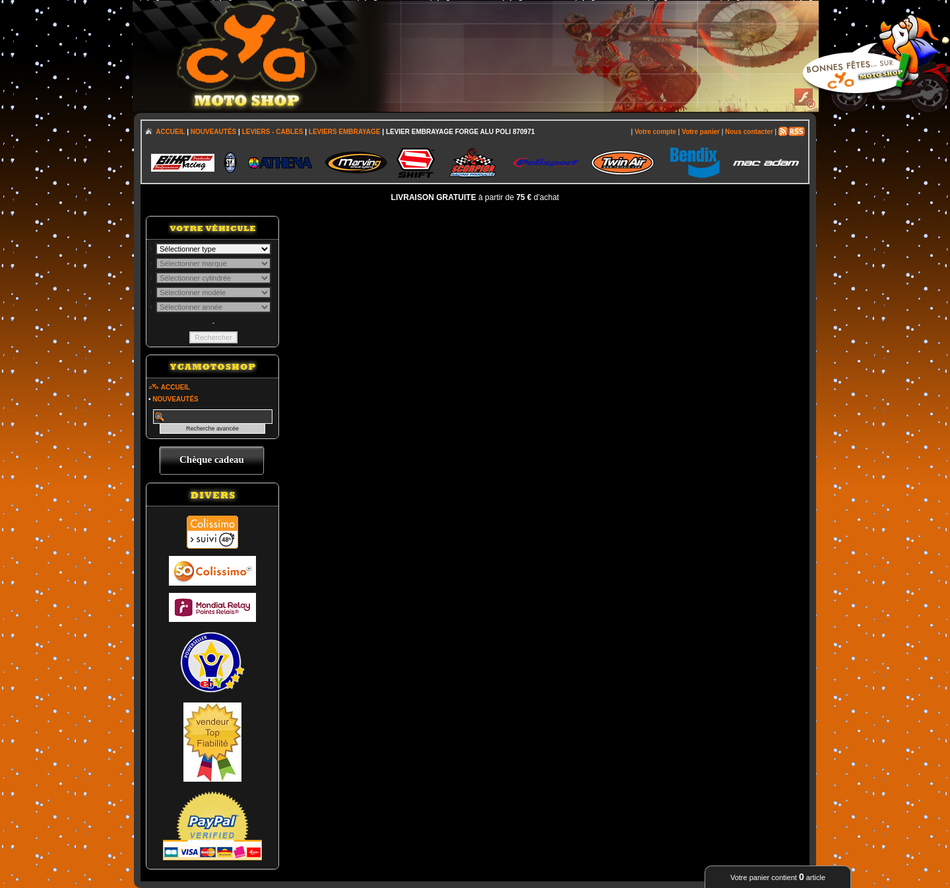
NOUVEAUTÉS (213, 131)
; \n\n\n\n (213, 249)
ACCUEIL (170, 131)
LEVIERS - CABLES (272, 131)
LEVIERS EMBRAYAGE (345, 131)
